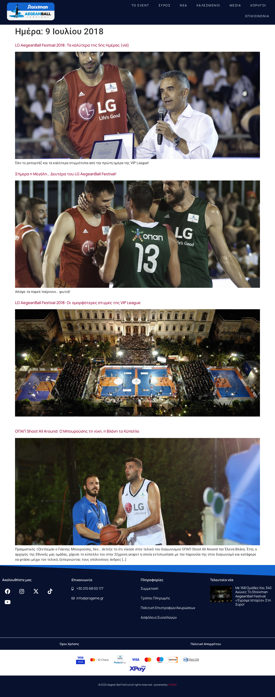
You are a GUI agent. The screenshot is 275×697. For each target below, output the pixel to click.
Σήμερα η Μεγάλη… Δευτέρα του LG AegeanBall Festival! (65, 173)
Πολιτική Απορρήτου (206, 644)
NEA (183, 5)
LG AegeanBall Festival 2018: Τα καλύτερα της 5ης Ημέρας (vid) (72, 45)
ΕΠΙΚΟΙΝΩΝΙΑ (257, 16)
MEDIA (235, 5)
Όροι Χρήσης (69, 644)
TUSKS (172, 684)
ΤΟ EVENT (140, 5)
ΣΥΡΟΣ (165, 5)
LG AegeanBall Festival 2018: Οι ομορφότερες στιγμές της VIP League (78, 302)
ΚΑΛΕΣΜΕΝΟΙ (208, 5)
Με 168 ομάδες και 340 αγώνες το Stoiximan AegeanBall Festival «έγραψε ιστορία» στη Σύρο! (253, 596)
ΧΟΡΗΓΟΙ (258, 5)
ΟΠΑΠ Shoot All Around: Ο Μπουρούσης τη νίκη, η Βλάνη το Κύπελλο (77, 431)
